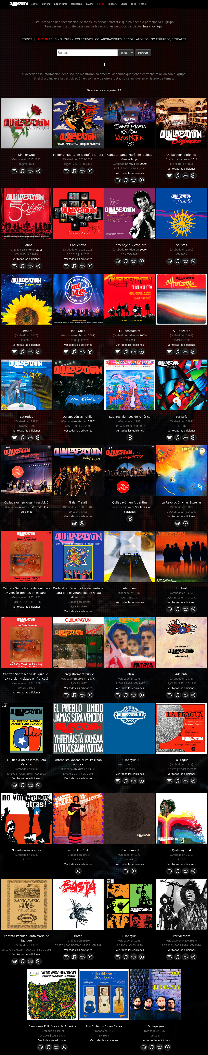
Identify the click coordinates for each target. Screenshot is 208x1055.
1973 (91, 769)
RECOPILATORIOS (136, 39)
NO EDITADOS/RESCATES (168, 39)
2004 (91, 335)
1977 (91, 678)
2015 (39, 249)
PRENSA (143, 4)
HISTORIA (46, 4)
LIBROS (124, 4)
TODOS (27, 39)
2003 (143, 335)
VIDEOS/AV (112, 4)
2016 (194, 159)
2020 (143, 163)
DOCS (133, 4)
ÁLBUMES (45, 39)
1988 (91, 421)
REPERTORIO (76, 4)
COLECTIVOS (84, 39)
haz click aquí (152, 26)
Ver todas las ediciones (130, 173)
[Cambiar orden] (104, 63)
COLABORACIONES (108, 39)
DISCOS (100, 4)
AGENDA (35, 4)
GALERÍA (90, 4)
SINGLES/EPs (64, 39)
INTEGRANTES (60, 4)
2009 (143, 249)
